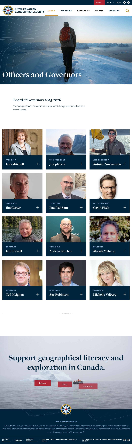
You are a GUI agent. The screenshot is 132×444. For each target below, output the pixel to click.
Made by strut (29, 440)
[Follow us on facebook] (124, 2)
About (51, 10)
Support (114, 10)
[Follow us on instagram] (128, 2)
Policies (18, 440)
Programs (83, 10)
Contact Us (5, 440)
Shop (109, 3)
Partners (66, 10)
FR (120, 3)
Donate (99, 3)
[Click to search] (128, 11)
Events (99, 10)
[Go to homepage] (23, 10)
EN (117, 3)
